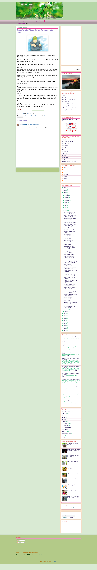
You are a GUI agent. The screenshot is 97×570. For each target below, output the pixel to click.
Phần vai (40, 115)
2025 (65, 189)
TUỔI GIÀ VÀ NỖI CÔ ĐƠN (72, 478)
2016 (65, 322)
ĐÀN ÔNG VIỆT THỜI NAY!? (70, 222)
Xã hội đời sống (21, 20)
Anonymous (64, 366)
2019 (65, 316)
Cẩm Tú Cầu (64, 153)
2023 (65, 192)
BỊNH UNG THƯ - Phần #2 (69, 212)
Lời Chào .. (64, 97)
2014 (65, 325)
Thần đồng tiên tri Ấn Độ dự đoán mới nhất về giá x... (69, 259)
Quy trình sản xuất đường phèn (73, 473)
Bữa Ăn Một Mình (67, 244)
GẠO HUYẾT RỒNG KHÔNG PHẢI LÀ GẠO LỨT (70, 225)
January (66, 311)
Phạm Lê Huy (65, 145)
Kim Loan (64, 155)
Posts (18, 540)
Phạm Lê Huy (66, 169)
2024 (65, 190)
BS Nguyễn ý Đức (65, 423)
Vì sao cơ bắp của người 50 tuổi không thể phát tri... (70, 251)
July (65, 203)
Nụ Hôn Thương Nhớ (68, 297)
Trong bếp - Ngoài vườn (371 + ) (68, 99)
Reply (21, 128)
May (66, 207)
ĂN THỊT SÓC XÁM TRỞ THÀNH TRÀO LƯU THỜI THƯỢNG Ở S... (69, 247)
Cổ (24, 115)
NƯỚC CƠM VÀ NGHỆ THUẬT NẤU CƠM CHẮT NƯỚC (70, 274)
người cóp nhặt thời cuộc (24, 124)
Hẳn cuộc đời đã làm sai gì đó (70, 282)
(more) (63, 340)
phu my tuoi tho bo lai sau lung (74, 336)
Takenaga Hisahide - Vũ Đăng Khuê (69, 161)
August (66, 202)
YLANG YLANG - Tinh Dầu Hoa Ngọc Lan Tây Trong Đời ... (70, 262)
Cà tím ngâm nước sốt (71, 490)
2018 (65, 318)
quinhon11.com (41, 554)
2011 (65, 330)
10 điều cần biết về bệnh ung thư (70, 265)
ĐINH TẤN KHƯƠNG (66, 143)
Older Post (56, 170)
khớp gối (37, 115)
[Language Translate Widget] (68, 516)
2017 (65, 320)
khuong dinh (66, 180)
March (66, 210)
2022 (65, 194)
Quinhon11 (22, 113)
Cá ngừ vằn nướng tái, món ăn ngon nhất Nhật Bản (70, 216)
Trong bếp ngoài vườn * (51, 20)
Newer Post (19, 170)
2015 (65, 323)
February (66, 309)
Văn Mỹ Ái (65, 178)
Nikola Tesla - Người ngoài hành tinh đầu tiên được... (70, 288)
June (66, 205)
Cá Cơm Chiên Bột (68, 252)
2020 (65, 315)
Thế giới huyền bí (21, 23)
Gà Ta (65, 167)
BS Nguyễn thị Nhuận (66, 427)
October (66, 198)
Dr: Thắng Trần (65, 151)
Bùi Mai (63, 435)
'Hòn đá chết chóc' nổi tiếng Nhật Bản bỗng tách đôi (70, 281)
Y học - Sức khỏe (64, 20)
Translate (70, 517)
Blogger (55, 561)
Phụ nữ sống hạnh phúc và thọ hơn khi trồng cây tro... (70, 268)
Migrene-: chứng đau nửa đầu (70, 218)
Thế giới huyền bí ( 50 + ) (67, 109)
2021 (65, 313)
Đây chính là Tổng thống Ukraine (70, 302)
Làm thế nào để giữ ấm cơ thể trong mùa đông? (70, 304)
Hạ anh (63, 159)
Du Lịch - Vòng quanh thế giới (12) (68, 103)
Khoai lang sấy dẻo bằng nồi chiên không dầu (69, 307)
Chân (22, 115)
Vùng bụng (45, 115)
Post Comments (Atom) (40, 174)
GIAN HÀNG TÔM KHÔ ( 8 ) (67, 110)
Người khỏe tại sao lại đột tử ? (70, 229)
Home (38, 170)
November (67, 197)
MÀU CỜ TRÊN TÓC (68, 300)
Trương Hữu (66, 174)
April (66, 209)
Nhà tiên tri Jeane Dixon (69, 254)
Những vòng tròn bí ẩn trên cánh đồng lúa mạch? (70, 295)
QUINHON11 (64, 139)
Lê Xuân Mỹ (64, 431)
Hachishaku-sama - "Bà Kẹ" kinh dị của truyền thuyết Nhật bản (73, 450)
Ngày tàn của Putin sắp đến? (69, 275)
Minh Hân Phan (65, 157)
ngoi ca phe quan (71, 392)
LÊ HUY (63, 415)
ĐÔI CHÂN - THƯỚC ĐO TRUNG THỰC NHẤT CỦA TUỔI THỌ (72, 485)
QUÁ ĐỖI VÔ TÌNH (68, 264)
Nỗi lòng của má (67, 234)
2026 (65, 187)
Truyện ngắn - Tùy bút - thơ (34, 20)
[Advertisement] (37, 157)
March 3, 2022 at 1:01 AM (34, 124)
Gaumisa (64, 421)
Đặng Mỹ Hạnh (65, 429)
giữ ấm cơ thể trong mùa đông (30, 115)
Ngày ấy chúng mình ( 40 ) (67, 112)
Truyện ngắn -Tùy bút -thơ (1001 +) (69, 107)
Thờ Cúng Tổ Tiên (67, 238)
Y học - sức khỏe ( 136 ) (67, 101)
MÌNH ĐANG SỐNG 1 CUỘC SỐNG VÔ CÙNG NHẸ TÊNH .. (73, 497)
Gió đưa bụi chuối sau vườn (72, 461)
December (67, 195)
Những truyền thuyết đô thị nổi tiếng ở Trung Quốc (73, 456)
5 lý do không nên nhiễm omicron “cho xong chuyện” (70, 257)
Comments (19, 542)
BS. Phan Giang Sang (66, 433)
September (67, 200)
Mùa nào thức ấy (67, 298)
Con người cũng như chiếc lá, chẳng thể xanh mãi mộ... (70, 285)
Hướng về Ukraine (67, 290)
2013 (65, 327)
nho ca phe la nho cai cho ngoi (74, 379)
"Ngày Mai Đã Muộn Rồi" (69, 213)
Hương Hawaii (65, 437)
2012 (65, 328)
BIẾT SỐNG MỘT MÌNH (69, 240)
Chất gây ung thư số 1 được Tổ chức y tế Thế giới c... (70, 292)
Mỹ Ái (63, 149)
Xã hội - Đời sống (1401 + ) (67, 105)
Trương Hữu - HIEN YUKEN (67, 141)
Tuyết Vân (64, 147)
